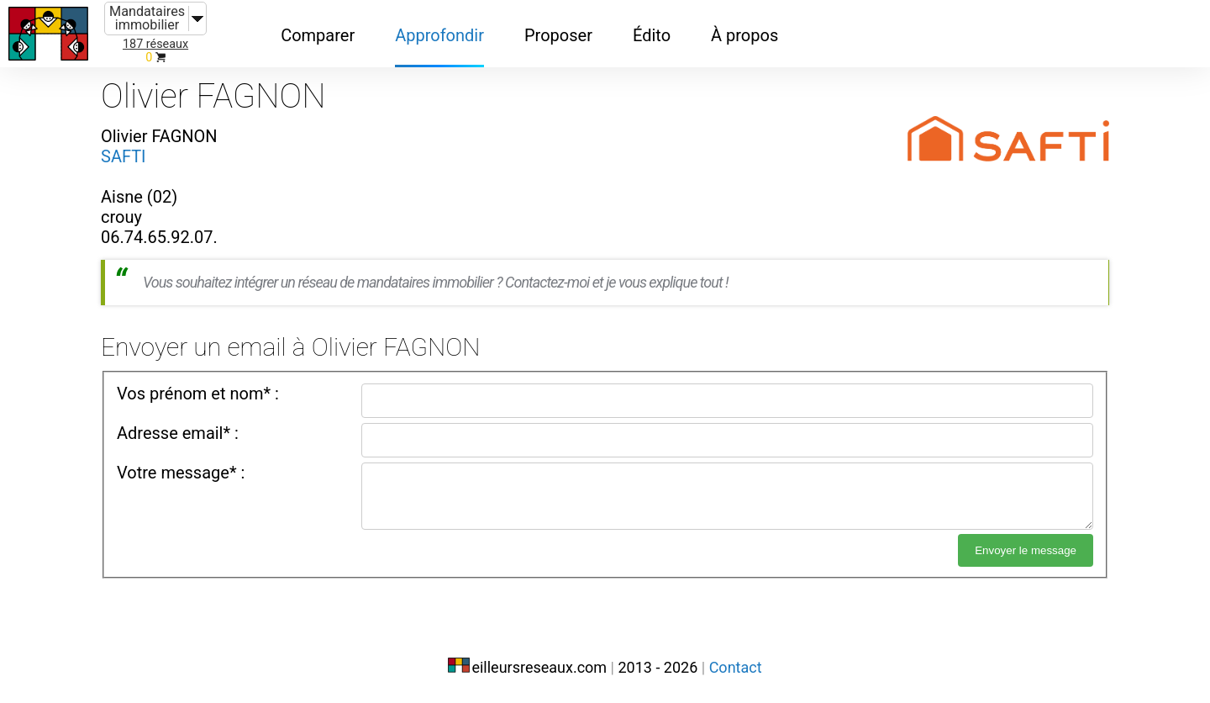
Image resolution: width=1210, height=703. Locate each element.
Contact (735, 667)
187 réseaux (155, 44)
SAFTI (123, 156)
